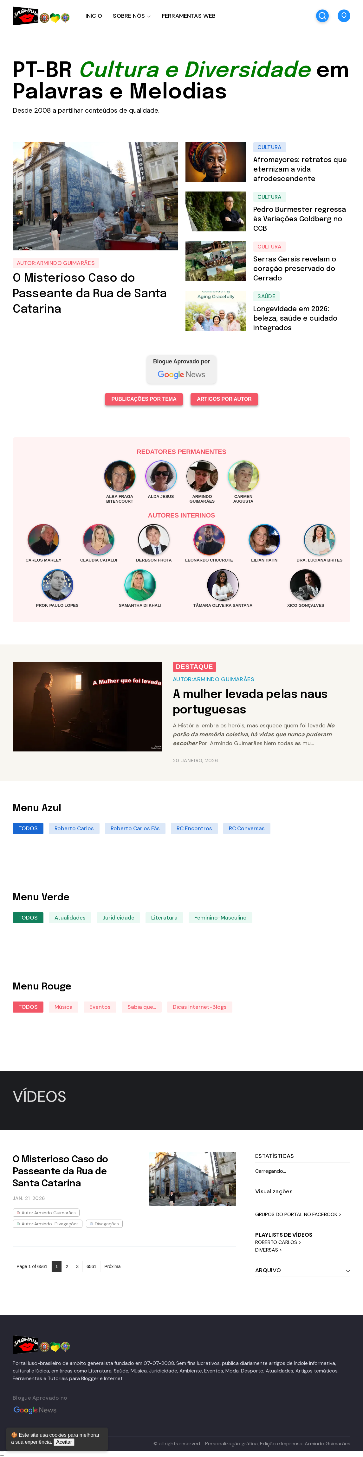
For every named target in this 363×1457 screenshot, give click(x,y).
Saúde (266, 296)
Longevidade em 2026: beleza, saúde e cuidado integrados (295, 319)
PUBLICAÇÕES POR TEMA (143, 399)
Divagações (107, 1224)
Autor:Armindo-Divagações (50, 1224)
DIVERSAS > (268, 1250)
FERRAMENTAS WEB (189, 16)
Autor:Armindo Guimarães (56, 263)
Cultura (269, 147)
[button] (344, 15)
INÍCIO (94, 16)
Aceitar (64, 1442)
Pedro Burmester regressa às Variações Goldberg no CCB (299, 219)
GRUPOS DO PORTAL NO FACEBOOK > (298, 1214)
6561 (91, 1266)
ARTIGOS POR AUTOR (224, 399)
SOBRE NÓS (129, 16)
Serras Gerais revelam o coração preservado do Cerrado (294, 269)
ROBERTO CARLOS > (278, 1242)
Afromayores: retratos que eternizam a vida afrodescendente (300, 170)
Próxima (112, 1266)
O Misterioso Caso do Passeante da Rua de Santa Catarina (90, 294)
